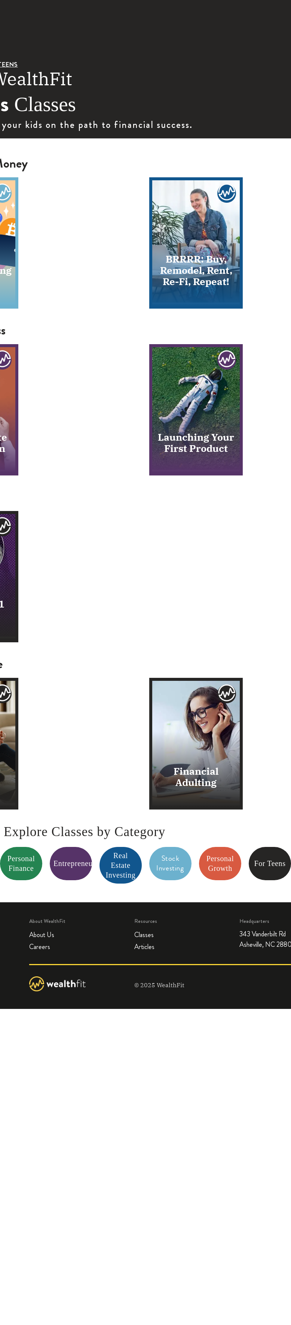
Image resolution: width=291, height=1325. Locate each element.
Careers (39, 947)
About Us (41, 935)
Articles (144, 947)
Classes (144, 935)
